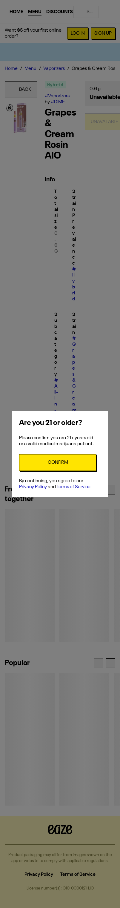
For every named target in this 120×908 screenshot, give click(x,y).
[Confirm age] (57, 462)
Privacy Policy (33, 487)
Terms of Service (73, 487)
